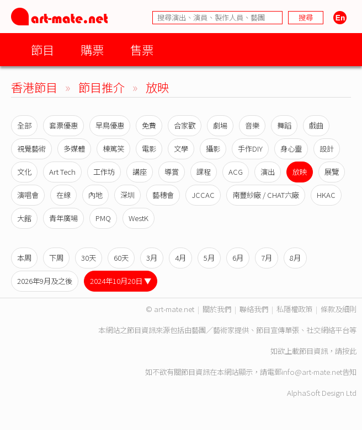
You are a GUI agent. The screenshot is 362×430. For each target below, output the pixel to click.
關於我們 (217, 309)
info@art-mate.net (311, 372)
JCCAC (203, 195)
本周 (24, 257)
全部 (24, 125)
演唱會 (28, 195)
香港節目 (34, 86)
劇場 (220, 125)
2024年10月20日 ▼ (120, 281)
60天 (121, 257)
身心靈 (291, 148)
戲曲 (316, 125)
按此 (349, 351)
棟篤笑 (113, 148)
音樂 (252, 125)
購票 (92, 49)
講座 (139, 171)
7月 (266, 257)
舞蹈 (284, 125)
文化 (24, 171)
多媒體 (74, 148)
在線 (63, 195)
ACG (235, 171)
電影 (149, 148)
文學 (181, 148)
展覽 (331, 171)
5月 (209, 257)
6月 (237, 257)
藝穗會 (163, 195)
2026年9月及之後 (44, 281)
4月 (180, 257)
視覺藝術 (31, 148)
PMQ (103, 218)
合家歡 (184, 125)
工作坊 (104, 171)
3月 (151, 257)
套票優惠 (63, 125)
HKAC (326, 195)
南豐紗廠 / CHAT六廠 (265, 195)
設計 (327, 148)
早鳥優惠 (109, 125)
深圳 (127, 195)
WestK (138, 218)
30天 (88, 257)
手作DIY (250, 148)
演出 (267, 171)
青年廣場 (63, 218)
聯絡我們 (253, 309)
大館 (24, 218)
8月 (295, 257)
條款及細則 (338, 309)
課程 (203, 171)
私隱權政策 (294, 309)
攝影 (213, 148)
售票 (141, 49)
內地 (95, 195)
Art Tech (62, 171)
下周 (56, 257)
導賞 (171, 171)
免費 (149, 125)
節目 (42, 49)
